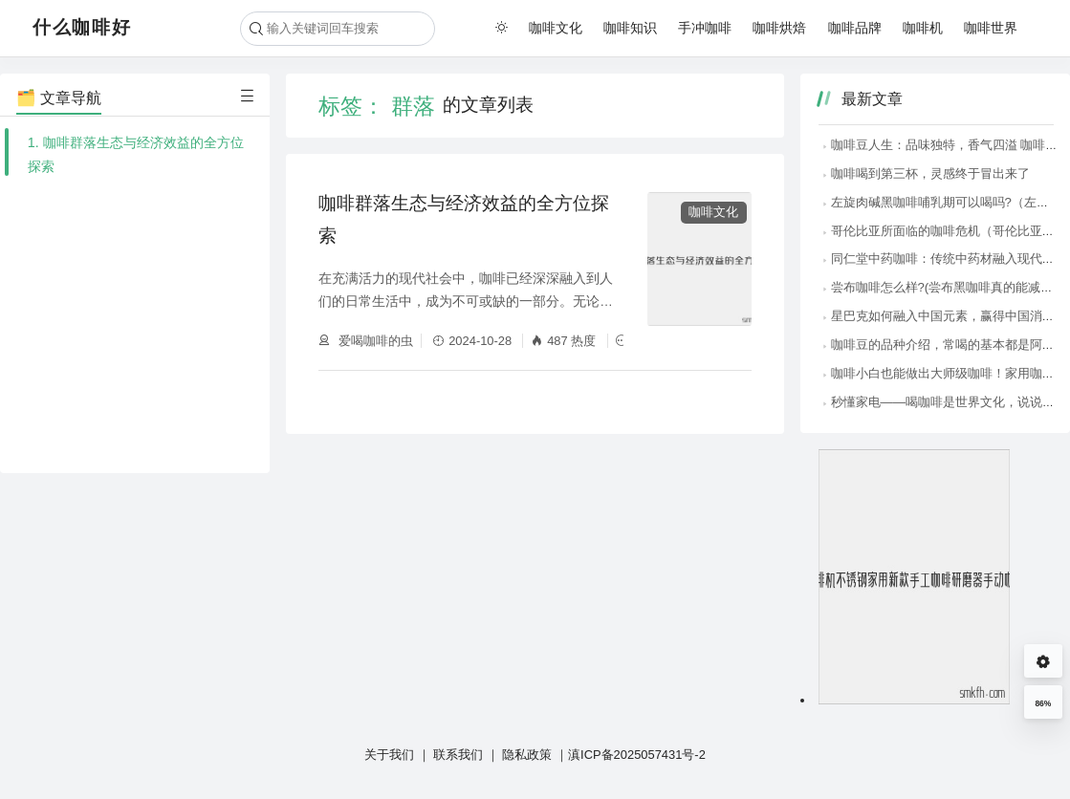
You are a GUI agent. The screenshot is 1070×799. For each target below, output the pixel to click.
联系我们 (458, 754)
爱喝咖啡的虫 (374, 341)
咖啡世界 (990, 27)
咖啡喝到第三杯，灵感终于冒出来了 (925, 173)
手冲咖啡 (705, 27)
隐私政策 (527, 754)
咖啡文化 (555, 27)
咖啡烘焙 (779, 27)
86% (1043, 703)
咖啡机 (923, 27)
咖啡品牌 (855, 27)
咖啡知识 (630, 27)
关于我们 (389, 754)
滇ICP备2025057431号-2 (637, 754)
